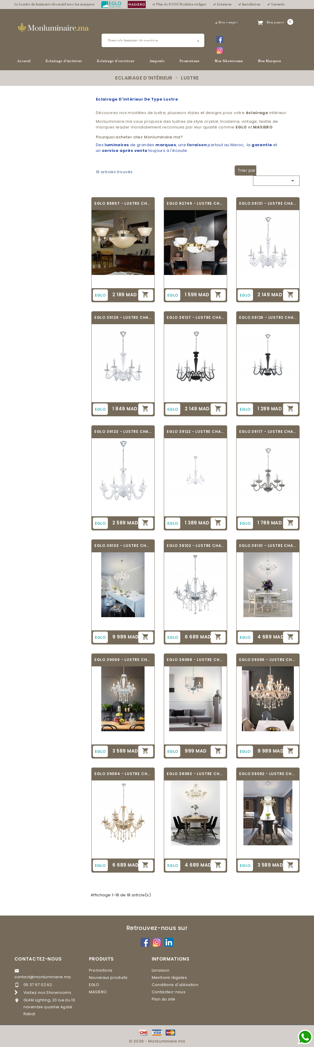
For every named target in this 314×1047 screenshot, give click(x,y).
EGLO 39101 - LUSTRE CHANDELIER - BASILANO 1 (268, 545)
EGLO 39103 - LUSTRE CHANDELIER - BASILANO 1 (123, 545)
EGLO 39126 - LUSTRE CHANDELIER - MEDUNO (268, 317)
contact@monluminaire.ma (42, 977)
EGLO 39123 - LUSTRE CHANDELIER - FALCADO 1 (123, 431)
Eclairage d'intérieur (64, 61)
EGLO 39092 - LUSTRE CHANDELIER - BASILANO (268, 773)
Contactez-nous (38, 959)
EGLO (94, 985)
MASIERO (98, 992)
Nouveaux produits (108, 977)
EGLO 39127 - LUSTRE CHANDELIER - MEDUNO (195, 317)
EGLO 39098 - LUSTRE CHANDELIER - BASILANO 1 (195, 659)
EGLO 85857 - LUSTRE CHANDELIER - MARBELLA (123, 203)
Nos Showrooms (229, 61)
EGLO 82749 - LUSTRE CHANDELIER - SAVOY (195, 203)
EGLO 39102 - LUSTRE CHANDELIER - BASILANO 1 (195, 545)
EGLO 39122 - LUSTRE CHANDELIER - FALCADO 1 (195, 431)
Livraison (161, 970)
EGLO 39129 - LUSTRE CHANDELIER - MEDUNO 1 (123, 317)
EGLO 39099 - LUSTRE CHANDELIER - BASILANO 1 (123, 659)
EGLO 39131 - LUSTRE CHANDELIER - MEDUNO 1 (268, 203)
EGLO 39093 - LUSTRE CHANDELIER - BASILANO (195, 773)
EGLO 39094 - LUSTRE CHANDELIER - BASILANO (123, 773)
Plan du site (163, 999)
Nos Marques (269, 61)
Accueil (24, 61)
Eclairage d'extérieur (115, 61)
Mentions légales (169, 977)
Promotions (190, 61)
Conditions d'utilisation (175, 985)
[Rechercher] (153, 40)
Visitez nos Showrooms (47, 992)
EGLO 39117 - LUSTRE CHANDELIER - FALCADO (268, 431)
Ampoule (157, 61)
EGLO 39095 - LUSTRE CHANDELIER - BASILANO (268, 659)
